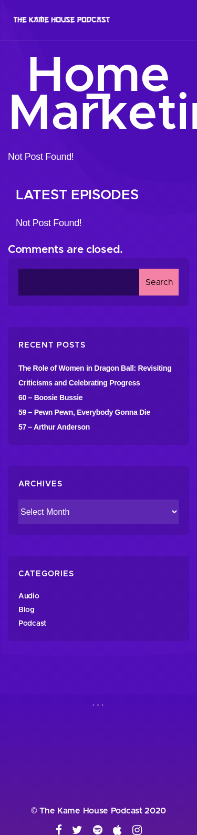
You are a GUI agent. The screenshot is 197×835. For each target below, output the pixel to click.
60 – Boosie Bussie (50, 397)
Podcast (32, 623)
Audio (28, 596)
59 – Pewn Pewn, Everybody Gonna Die (84, 412)
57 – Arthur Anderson (54, 427)
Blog (26, 610)
